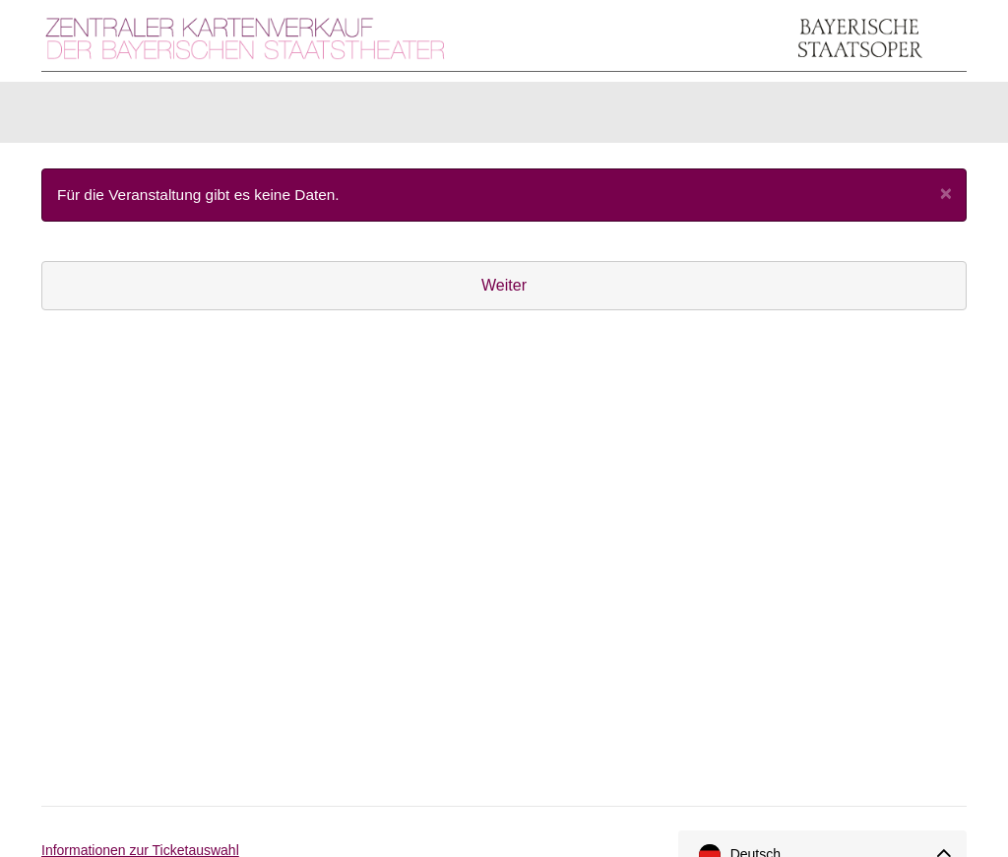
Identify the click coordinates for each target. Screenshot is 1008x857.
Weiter (504, 295)
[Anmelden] (869, 117)
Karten (90, 116)
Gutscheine (288, 116)
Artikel (180, 116)
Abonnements (422, 116)
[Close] (946, 202)
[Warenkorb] (930, 117)
